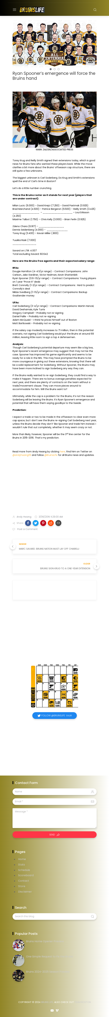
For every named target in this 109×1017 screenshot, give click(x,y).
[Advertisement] (55, 486)
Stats (21, 864)
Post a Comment (27, 529)
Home (22, 859)
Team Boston (83, 1002)
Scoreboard (26, 875)
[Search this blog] (55, 916)
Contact (23, 881)
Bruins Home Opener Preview (45, 941)
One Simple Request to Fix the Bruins (49, 956)
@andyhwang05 (22, 455)
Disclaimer (25, 892)
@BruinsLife (50, 455)
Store (21, 886)
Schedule (24, 870)
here (62, 451)
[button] (28, 523)
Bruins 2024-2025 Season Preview (48, 972)
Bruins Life (47, 1002)
